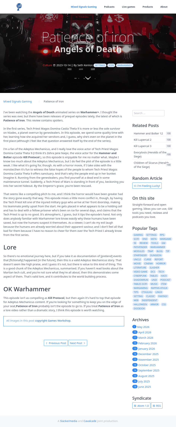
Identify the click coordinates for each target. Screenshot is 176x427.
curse (147, 259)
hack (164, 275)
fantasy (163, 296)
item (163, 284)
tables (154, 275)
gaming (138, 234)
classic (150, 296)
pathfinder (140, 247)
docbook (139, 308)
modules (139, 251)
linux (159, 292)
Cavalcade (89, 421)
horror (160, 263)
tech (161, 271)
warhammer (124, 65)
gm (163, 243)
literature (140, 267)
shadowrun (141, 279)
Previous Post (55, 343)
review (144, 243)
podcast (165, 279)
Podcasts (109, 6)
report (159, 259)
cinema (148, 263)
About (163, 6)
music (154, 284)
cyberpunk (140, 275)
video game (140, 271)
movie (137, 263)
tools (154, 243)
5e (135, 243)
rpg (162, 234)
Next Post (78, 343)
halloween (140, 304)
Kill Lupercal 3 (142, 146)
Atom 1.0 (141, 405)
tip (167, 251)
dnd (144, 239)
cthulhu (147, 292)
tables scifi (140, 284)
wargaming (141, 288)
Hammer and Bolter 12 (148, 133)
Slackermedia (68, 421)
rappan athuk (159, 288)
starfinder (140, 255)
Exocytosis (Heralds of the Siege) (150, 154)
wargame (165, 239)
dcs (153, 271)
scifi (111, 65)
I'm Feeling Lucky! (147, 186)
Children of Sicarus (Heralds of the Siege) (151, 165)
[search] (148, 113)
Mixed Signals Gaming (83, 6)
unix (154, 279)
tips (136, 292)
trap (150, 251)
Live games (128, 6)
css (164, 304)
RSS (157, 405)
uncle (137, 259)
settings (100, 65)
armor (155, 304)
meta (154, 239)
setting (138, 296)
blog (160, 251)
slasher (154, 267)
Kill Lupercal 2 (142, 139)
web (136, 300)
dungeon (156, 255)
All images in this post (20, 320)
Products (147, 6)
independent (149, 300)
